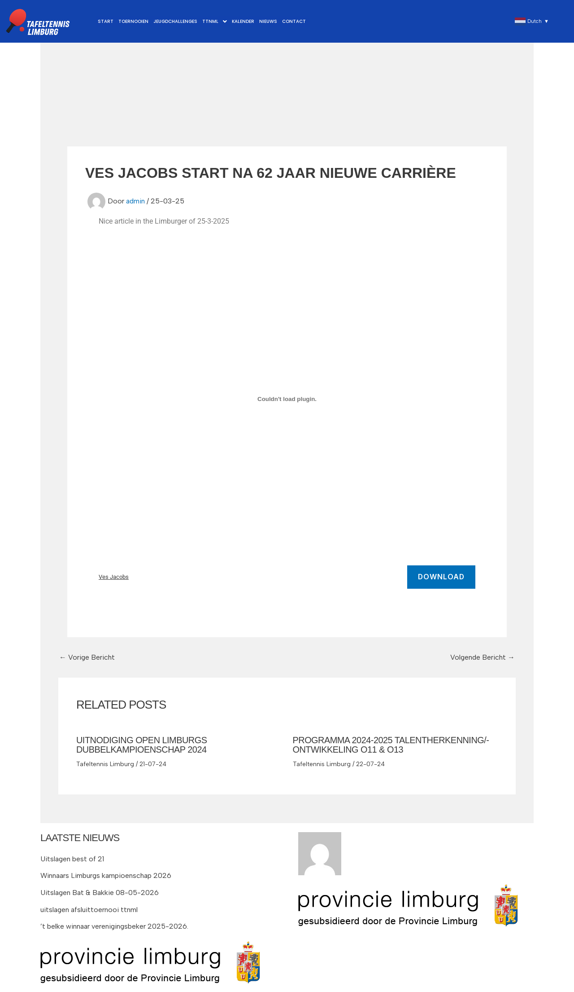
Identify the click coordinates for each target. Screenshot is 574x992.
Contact (291, 21)
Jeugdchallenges (174, 21)
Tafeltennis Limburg (105, 763)
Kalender (241, 21)
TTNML (213, 21)
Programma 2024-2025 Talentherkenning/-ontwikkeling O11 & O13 (391, 744)
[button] (213, 21)
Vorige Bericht (87, 657)
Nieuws (266, 21)
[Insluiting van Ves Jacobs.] (287, 399)
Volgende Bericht (482, 657)
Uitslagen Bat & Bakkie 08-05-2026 (99, 891)
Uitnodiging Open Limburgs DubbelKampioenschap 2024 (142, 744)
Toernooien (133, 21)
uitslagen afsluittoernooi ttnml (89, 908)
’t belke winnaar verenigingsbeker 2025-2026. (114, 925)
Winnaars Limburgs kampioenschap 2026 (106, 874)
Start (105, 21)
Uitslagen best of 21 (72, 857)
